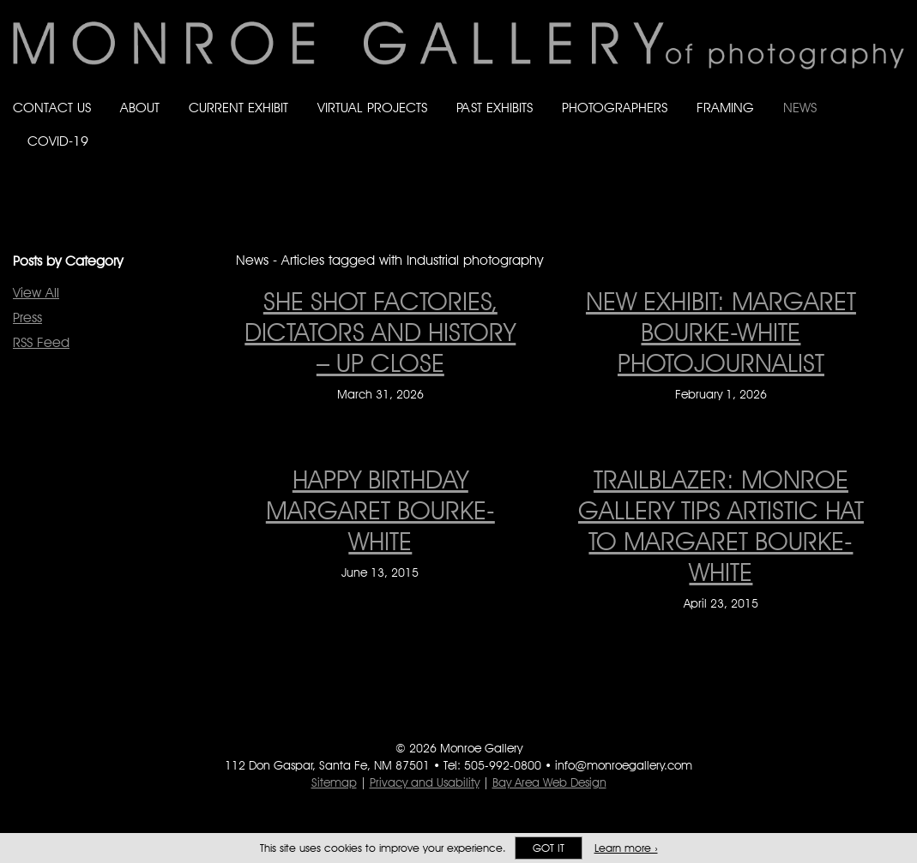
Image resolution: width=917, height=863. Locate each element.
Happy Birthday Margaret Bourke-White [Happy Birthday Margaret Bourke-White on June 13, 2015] (380, 510)
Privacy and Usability (425, 782)
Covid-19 (57, 141)
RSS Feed (41, 342)
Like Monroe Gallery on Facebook (794, 158)
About (140, 107)
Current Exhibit (238, 107)
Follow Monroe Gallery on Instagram (862, 158)
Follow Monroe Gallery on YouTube (896, 158)
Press (27, 317)
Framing (725, 107)
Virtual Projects (372, 107)
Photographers (614, 107)
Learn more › (626, 848)
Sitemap (334, 782)
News (800, 107)
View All (36, 293)
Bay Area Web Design (549, 782)
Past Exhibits (494, 107)
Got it (548, 848)
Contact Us (52, 107)
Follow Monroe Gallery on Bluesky (829, 158)
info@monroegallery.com (623, 765)
